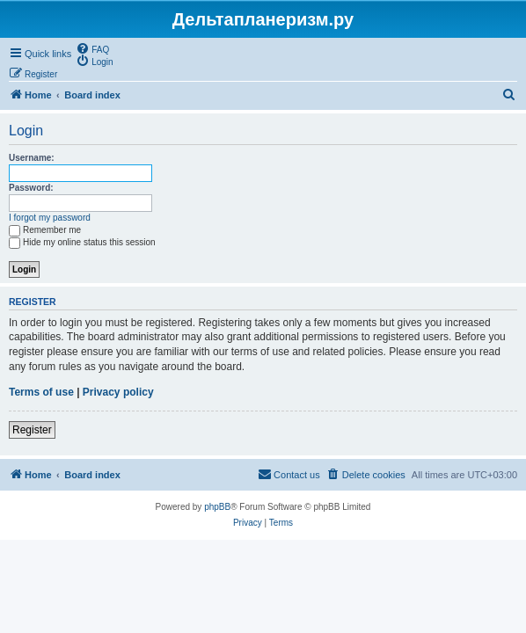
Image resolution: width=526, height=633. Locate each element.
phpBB (217, 507)
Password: (31, 188)
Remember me (45, 230)
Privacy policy (118, 392)
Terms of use (41, 392)
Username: (32, 158)
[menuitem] (92, 48)
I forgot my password (50, 217)
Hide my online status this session (82, 242)
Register (32, 430)
